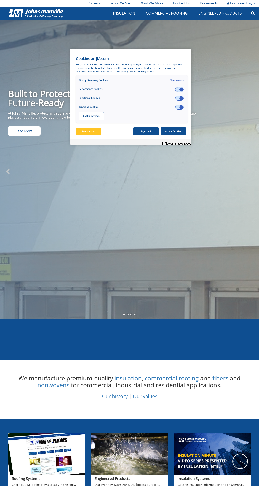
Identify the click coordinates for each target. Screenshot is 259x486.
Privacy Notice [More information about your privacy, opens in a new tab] (146, 71)
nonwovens (53, 385)
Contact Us (181, 3)
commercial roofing (172, 378)
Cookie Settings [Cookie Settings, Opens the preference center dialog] (91, 116)
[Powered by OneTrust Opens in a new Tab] (175, 142)
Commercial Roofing (167, 13)
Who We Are (120, 3)
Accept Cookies (173, 131)
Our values (145, 396)
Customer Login (241, 3)
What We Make (151, 3)
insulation (128, 378)
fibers (220, 378)
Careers (94, 3)
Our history (115, 396)
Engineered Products (220, 13)
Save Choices (88, 131)
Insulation (124, 13)
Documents (208, 3)
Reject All (146, 131)
